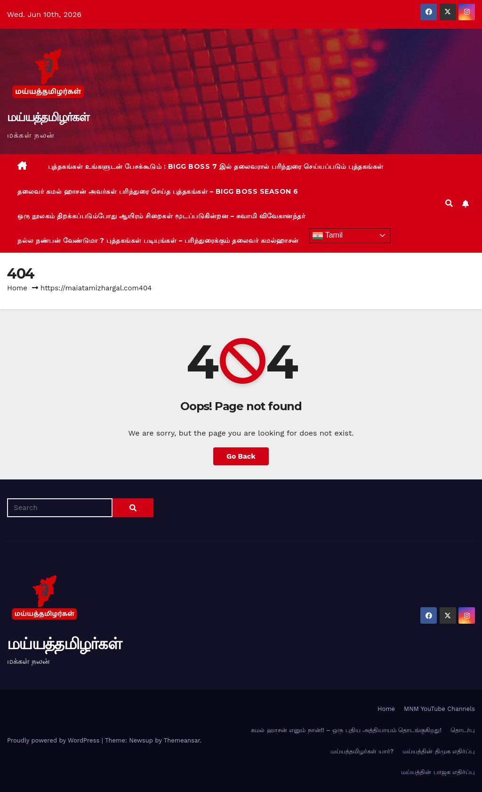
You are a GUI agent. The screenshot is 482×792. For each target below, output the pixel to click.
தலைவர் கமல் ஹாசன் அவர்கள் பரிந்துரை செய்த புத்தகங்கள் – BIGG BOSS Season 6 (157, 191)
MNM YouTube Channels (439, 708)
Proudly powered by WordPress (54, 740)
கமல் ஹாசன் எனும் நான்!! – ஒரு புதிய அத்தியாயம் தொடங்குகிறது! (346, 730)
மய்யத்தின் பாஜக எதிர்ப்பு (438, 772)
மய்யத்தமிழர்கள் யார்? (362, 751)
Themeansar (182, 740)
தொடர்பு (462, 730)
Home (17, 288)
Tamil (327, 235)
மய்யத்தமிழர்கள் (48, 117)
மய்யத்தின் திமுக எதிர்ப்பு (438, 751)
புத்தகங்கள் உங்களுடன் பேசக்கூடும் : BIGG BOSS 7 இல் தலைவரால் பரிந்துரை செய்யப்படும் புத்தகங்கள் (216, 166)
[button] (449, 203)
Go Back (241, 456)
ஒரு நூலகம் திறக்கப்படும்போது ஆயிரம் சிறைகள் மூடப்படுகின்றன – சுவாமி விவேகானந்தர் (161, 216)
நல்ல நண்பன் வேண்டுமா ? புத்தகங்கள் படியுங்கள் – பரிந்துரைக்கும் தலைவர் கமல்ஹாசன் (158, 240)
